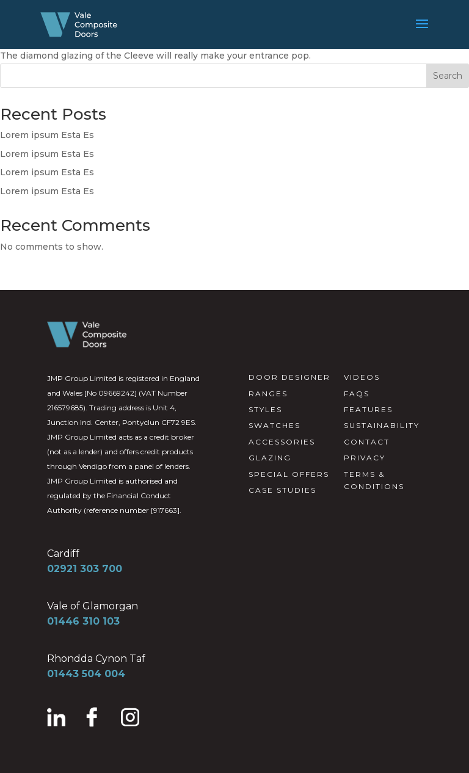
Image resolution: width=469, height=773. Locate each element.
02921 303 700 (84, 569)
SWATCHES (274, 425)
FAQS (356, 393)
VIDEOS (362, 377)
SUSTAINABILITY (382, 425)
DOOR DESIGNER (289, 377)
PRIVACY (364, 457)
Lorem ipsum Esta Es (47, 134)
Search (447, 75)
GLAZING (270, 457)
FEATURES (368, 409)
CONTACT (367, 441)
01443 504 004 (86, 674)
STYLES (265, 409)
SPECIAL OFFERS (289, 474)
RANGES (268, 393)
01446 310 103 (83, 621)
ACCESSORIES (282, 441)
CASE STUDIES (282, 490)
